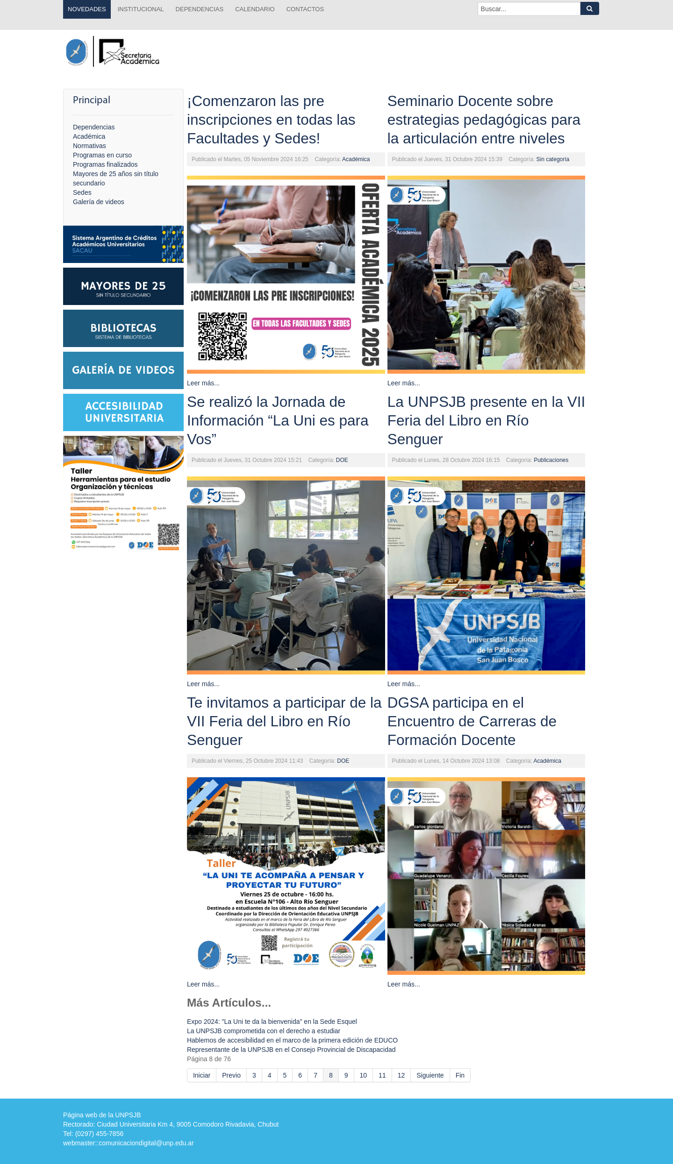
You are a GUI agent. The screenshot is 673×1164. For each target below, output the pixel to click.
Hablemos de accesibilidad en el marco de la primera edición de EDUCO (292, 1040)
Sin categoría (553, 159)
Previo (231, 1075)
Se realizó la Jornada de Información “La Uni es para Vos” (278, 420)
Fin (460, 1075)
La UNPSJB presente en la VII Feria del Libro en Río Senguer (486, 420)
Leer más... (203, 383)
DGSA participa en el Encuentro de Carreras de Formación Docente (472, 721)
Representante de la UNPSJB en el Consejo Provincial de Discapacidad (291, 1049)
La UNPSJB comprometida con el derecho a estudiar (263, 1031)
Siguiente (430, 1075)
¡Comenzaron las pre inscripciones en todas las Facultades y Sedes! (271, 119)
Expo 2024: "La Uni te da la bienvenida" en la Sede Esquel (272, 1021)
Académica (356, 159)
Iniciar (201, 1075)
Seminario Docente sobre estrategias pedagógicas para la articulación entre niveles (483, 119)
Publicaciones (551, 460)
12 (401, 1075)
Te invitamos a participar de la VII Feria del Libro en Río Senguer (284, 721)
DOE (342, 460)
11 (382, 1075)
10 (363, 1075)
